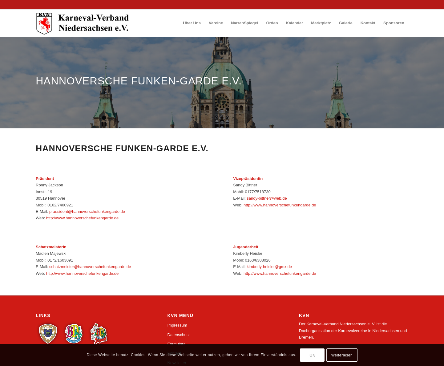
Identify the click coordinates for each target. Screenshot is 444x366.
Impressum (177, 325)
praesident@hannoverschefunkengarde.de (87, 211)
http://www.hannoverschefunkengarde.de (82, 218)
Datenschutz (179, 334)
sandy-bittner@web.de (267, 198)
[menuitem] (192, 23)
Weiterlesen (342, 355)
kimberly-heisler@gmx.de (269, 266)
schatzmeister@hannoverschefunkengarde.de (90, 266)
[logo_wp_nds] (83, 23)
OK (312, 355)
